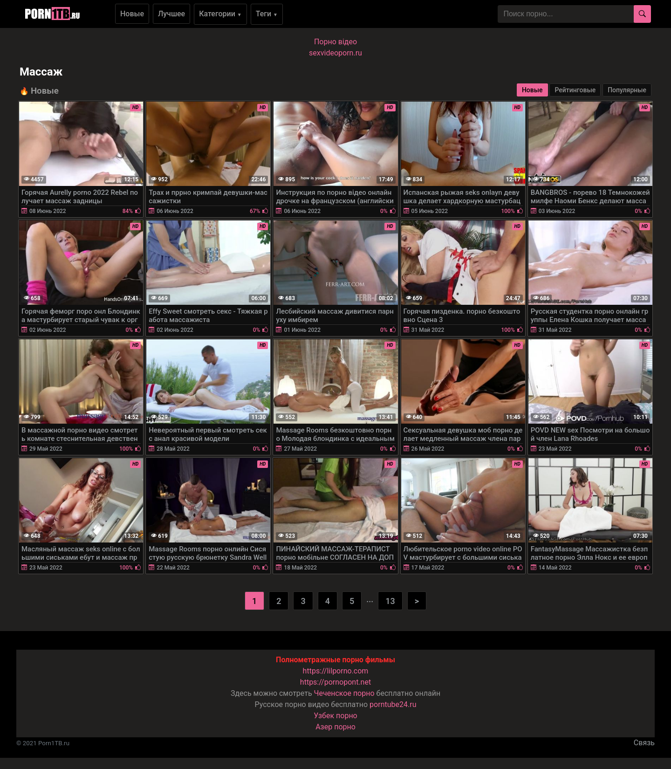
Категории (220, 13)
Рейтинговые (575, 90)
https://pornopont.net (335, 682)
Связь (644, 742)
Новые (132, 13)
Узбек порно (335, 715)
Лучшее (171, 13)
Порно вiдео (335, 41)
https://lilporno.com (336, 670)
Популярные (627, 90)
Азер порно (335, 726)
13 (390, 601)
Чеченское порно (344, 693)
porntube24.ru (393, 704)
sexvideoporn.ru (335, 52)
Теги (267, 13)
